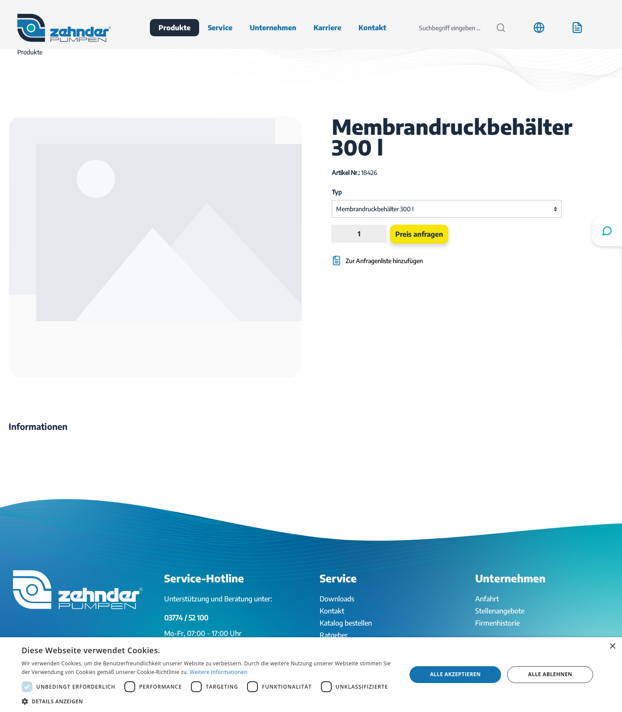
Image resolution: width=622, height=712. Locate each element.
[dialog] (311, 674)
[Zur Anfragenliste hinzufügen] (408, 256)
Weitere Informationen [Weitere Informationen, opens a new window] (219, 672)
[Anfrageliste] (577, 27)
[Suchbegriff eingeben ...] (451, 27)
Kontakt (332, 611)
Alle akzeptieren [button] (455, 674)
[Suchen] (500, 27)
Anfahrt (487, 598)
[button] (208, 701)
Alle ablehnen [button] (550, 674)
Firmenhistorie (497, 623)
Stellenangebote (499, 611)
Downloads (337, 598)
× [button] (612, 646)
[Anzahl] (359, 234)
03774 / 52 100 (186, 617)
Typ (337, 192)
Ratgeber (334, 635)
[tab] (38, 426)
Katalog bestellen (346, 623)
